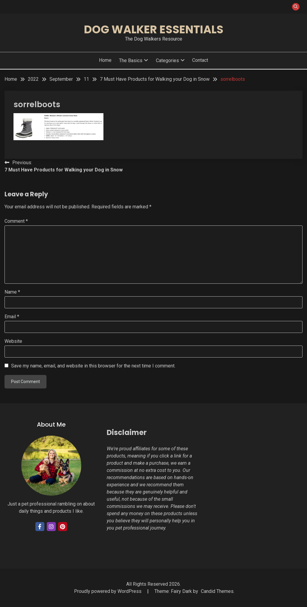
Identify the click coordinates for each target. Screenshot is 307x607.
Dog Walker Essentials (153, 29)
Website (13, 341)
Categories (167, 60)
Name (12, 292)
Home (105, 60)
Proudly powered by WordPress (108, 591)
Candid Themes (217, 591)
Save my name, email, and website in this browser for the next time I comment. (93, 366)
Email (11, 316)
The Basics (130, 60)
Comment (16, 221)
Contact (200, 60)
